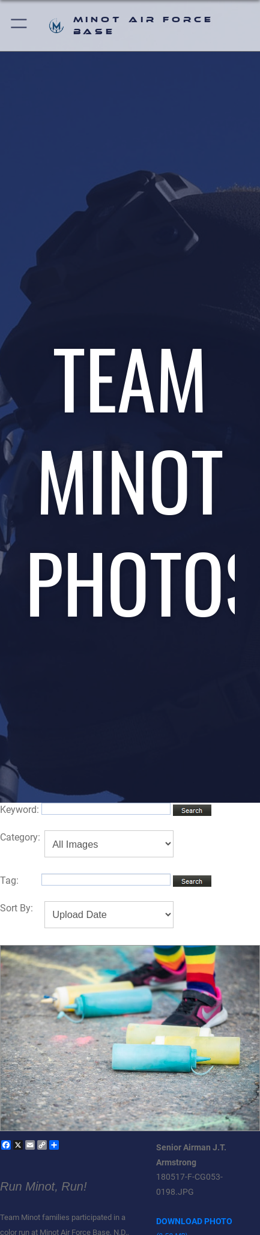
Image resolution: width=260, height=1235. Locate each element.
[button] (19, 25)
